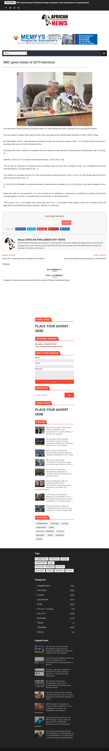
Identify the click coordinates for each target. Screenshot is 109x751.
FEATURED (48, 67)
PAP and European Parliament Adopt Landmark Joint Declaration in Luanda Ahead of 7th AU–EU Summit (62, 3)
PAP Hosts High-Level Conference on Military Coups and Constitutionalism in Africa (59, 462)
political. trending (45, 531)
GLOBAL (55, 67)
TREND (50, 535)
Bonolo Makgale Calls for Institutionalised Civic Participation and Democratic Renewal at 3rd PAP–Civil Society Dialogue (53, 485)
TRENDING (84, 67)
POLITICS (77, 67)
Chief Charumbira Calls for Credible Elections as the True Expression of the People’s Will (59, 508)
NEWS (71, 67)
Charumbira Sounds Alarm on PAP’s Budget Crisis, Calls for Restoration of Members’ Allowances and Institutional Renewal (53, 722)
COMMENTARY (42, 523)
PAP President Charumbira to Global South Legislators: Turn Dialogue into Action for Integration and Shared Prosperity (53, 708)
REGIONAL (40, 535)
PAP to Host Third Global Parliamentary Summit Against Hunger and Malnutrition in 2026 (59, 453)
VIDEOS (39, 539)
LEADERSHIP (63, 67)
